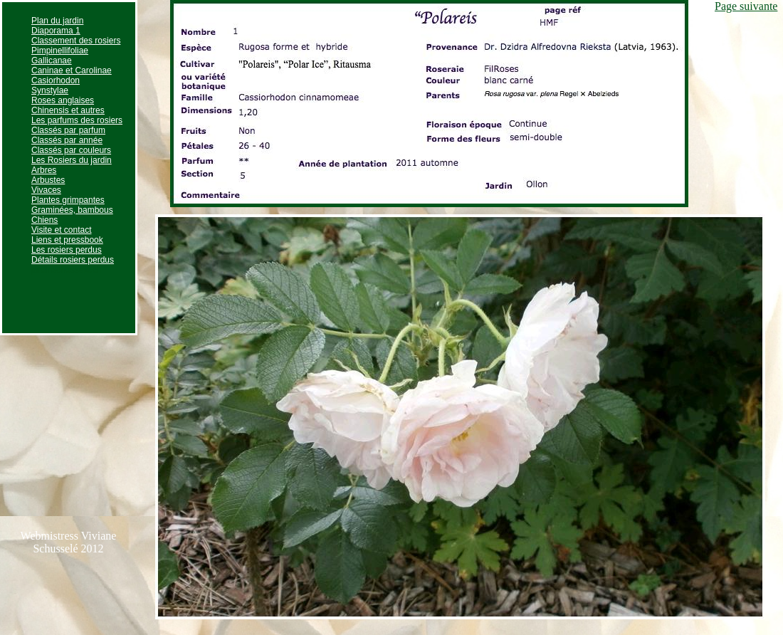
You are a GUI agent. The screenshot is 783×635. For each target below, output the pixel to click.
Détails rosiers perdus (72, 260)
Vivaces (46, 190)
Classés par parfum (68, 130)
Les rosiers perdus (66, 250)
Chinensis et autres (68, 110)
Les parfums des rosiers (76, 120)
